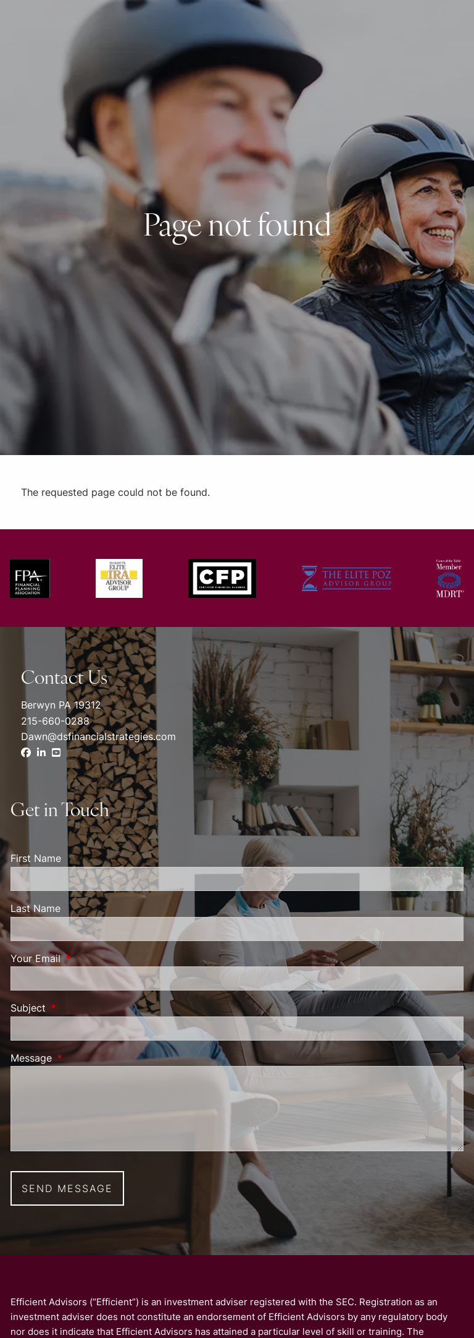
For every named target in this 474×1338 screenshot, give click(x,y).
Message (81, 1058)
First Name (35, 858)
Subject (78, 1008)
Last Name (35, 908)
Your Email (85, 958)
